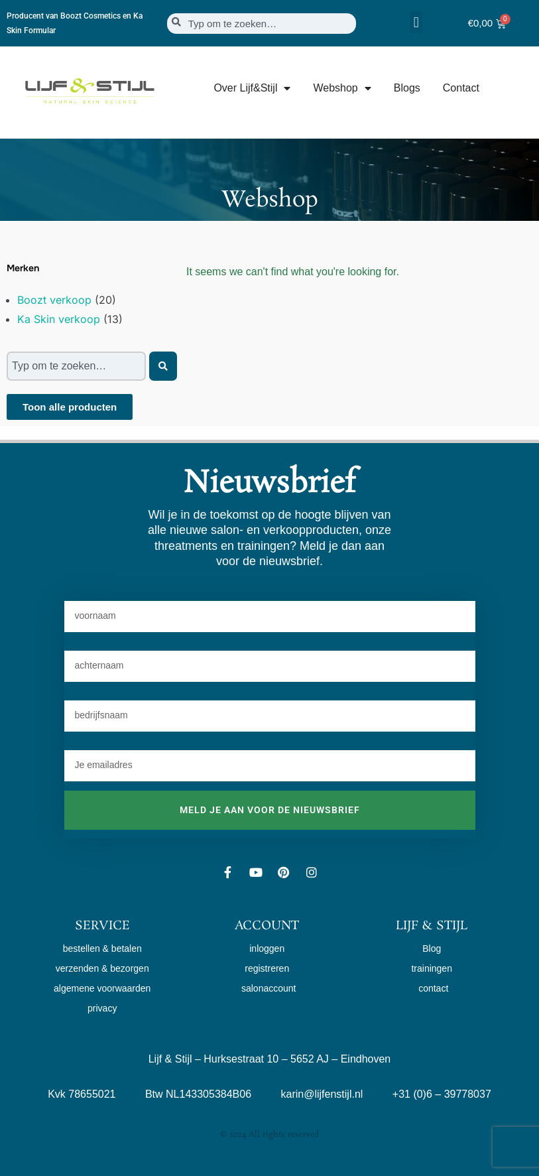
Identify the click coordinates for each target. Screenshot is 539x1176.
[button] (416, 22)
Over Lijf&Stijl (251, 88)
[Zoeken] (163, 366)
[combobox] (261, 23)
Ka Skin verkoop (58, 319)
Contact (461, 88)
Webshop (342, 88)
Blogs (407, 88)
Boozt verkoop (54, 299)
